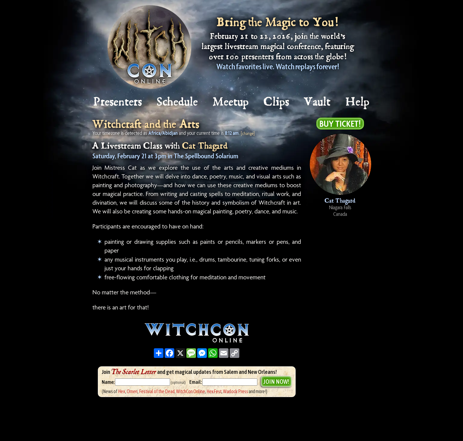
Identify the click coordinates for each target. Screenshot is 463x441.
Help (358, 102)
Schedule (177, 102)
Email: (195, 382)
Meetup (231, 102)
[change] (248, 133)
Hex (121, 391)
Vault (317, 102)
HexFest (214, 391)
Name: (108, 382)
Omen (132, 391)
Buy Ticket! (340, 123)
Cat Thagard (205, 146)
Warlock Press (235, 391)
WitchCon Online (190, 391)
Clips (276, 102)
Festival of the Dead (157, 391)
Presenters (118, 102)
